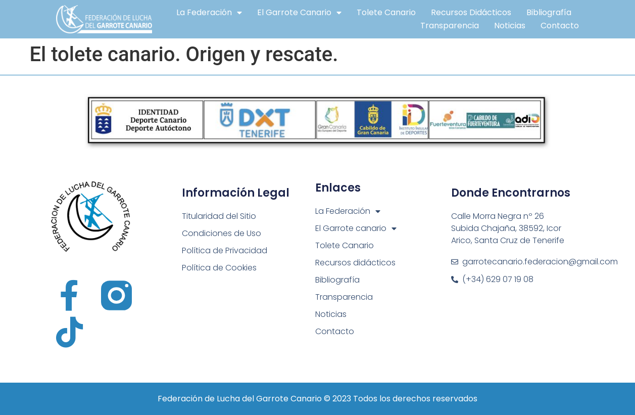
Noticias (509, 25)
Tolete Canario (386, 12)
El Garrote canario (299, 12)
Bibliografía (548, 12)
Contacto (560, 25)
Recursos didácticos (471, 12)
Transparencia (449, 25)
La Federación (209, 12)
